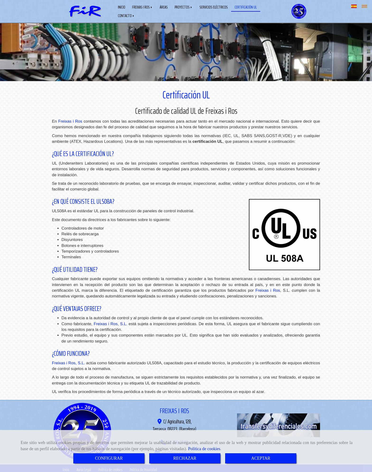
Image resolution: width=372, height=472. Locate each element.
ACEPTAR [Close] (260, 458)
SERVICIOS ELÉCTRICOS (214, 6)
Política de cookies (204, 448)
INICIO (121, 6)
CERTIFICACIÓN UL (246, 6)
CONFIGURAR (109, 458)
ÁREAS (164, 6)
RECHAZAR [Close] (184, 458)
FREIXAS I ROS (142, 6)
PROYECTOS (184, 6)
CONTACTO (126, 15)
